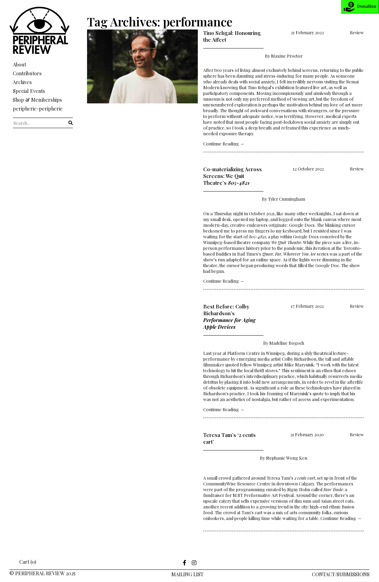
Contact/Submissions (341, 574)
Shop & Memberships (37, 99)
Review (357, 32)
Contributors (27, 73)
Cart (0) (23, 561)
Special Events (29, 90)
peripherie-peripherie (38, 108)
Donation (360, 6)
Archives (22, 82)
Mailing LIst (187, 574)
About (19, 64)
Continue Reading (223, 143)
